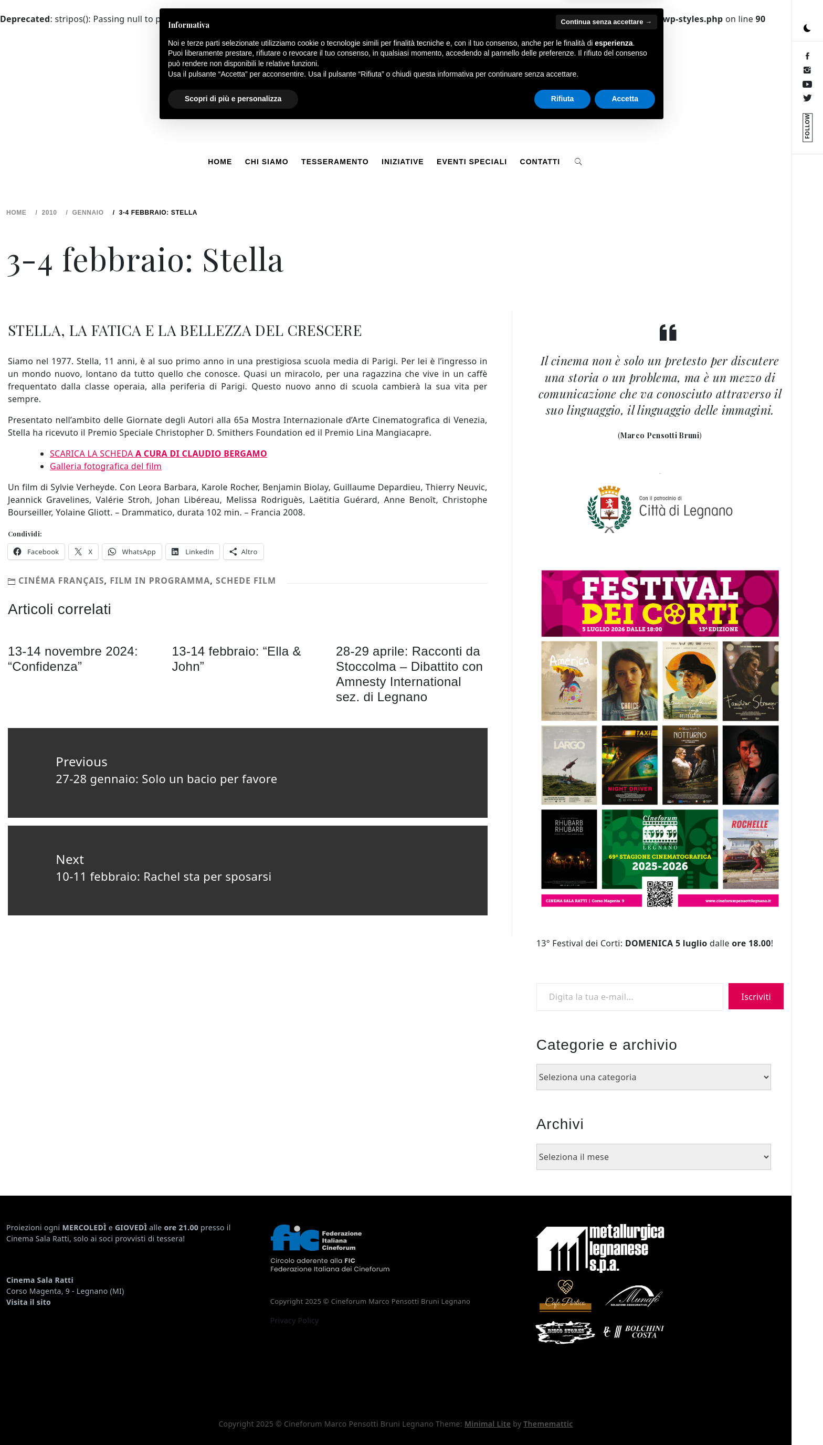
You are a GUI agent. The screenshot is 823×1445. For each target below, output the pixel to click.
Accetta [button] (624, 1416)
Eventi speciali (472, 161)
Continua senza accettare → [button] (606, 1339)
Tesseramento (334, 161)
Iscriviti (756, 997)
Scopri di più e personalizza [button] (233, 1416)
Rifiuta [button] (562, 1416)
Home (220, 161)
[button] (807, 28)
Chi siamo (267, 161)
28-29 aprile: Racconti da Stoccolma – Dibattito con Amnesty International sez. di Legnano (409, 673)
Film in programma (160, 580)
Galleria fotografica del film (106, 466)
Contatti (540, 161)
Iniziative (403, 161)
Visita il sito (28, 1302)
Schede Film (246, 580)
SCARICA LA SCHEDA (158, 453)
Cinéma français (61, 580)
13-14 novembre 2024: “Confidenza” (73, 658)
